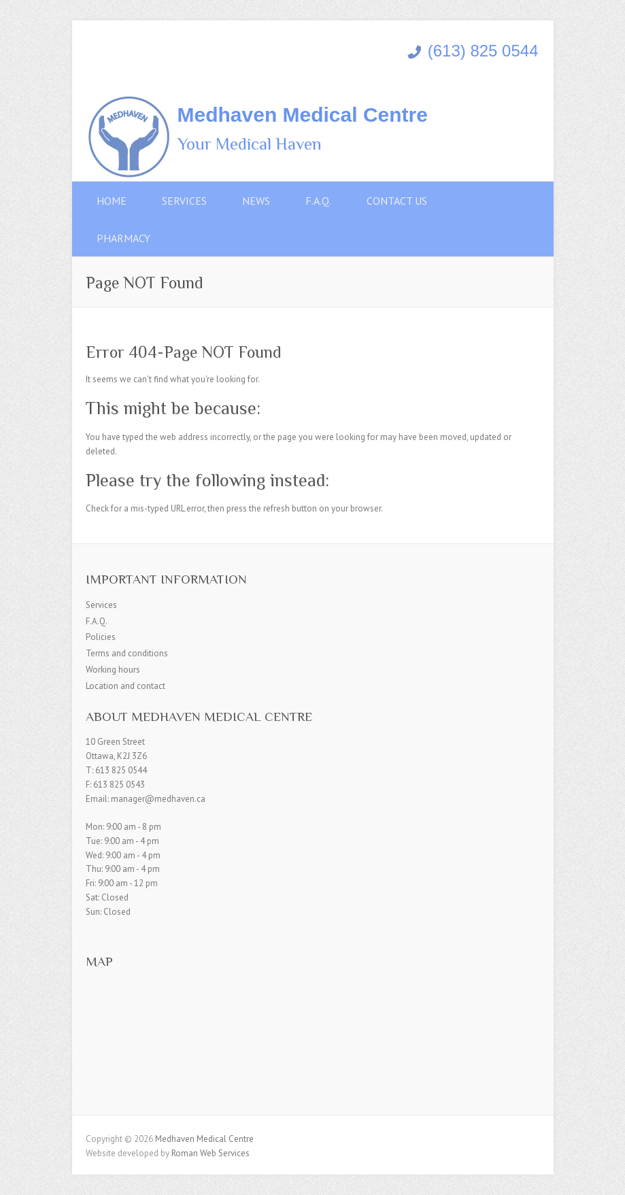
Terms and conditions (127, 653)
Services (184, 200)
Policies (101, 637)
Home (111, 200)
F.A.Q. (318, 200)
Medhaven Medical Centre (303, 114)
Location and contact (125, 686)
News (256, 200)
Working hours (113, 669)
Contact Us (397, 200)
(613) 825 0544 (473, 50)
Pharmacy (123, 238)
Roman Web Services (210, 1153)
